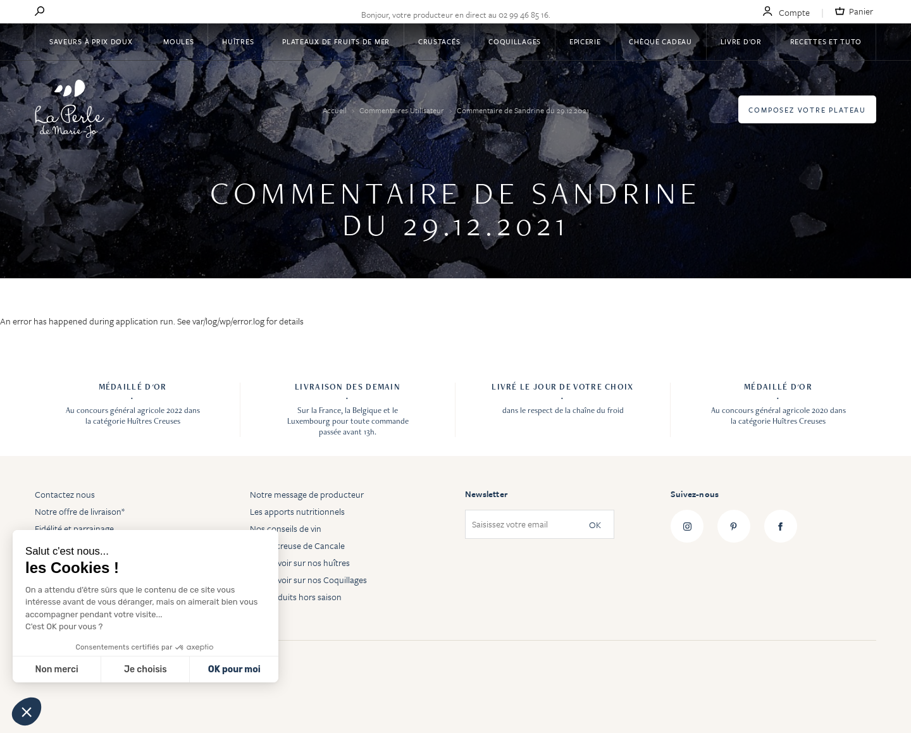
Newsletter (486, 494)
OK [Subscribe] (595, 525)
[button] (26, 711)
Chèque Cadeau (660, 41)
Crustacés (439, 41)
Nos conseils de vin (285, 528)
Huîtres (238, 41)
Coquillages (514, 41)
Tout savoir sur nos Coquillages (308, 579)
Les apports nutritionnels (297, 511)
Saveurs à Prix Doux (92, 41)
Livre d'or (741, 41)
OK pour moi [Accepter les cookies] (234, 669)
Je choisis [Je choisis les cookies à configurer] (145, 669)
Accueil (336, 110)
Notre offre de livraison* (80, 511)
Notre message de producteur (307, 494)
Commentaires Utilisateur (402, 110)
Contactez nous (65, 494)
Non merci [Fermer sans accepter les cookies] (56, 669)
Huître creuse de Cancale (297, 545)
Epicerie (585, 41)
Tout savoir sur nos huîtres (300, 562)
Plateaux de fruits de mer (336, 41)
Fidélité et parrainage (74, 528)
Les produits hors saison (296, 596)
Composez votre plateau (807, 109)
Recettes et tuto (826, 41)
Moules (178, 41)
